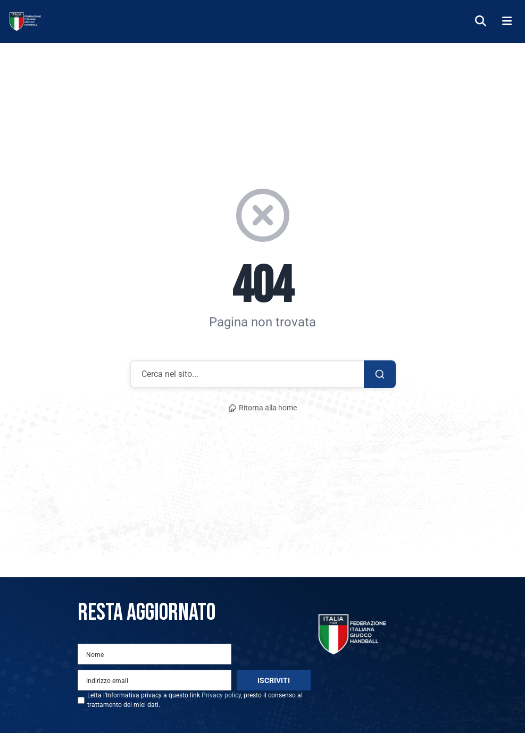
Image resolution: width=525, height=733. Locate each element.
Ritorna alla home (262, 407)
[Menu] (507, 21)
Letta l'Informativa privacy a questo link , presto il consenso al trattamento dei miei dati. (195, 700)
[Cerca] (480, 21)
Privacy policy (221, 695)
